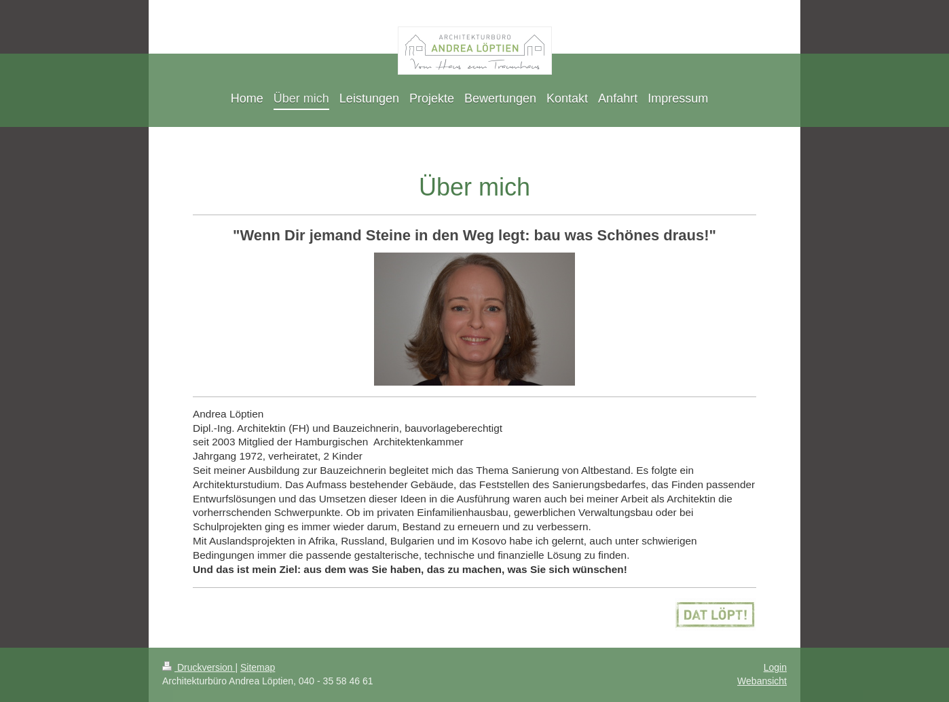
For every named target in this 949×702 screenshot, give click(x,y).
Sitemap (257, 667)
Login (775, 667)
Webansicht (762, 681)
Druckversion (198, 667)
